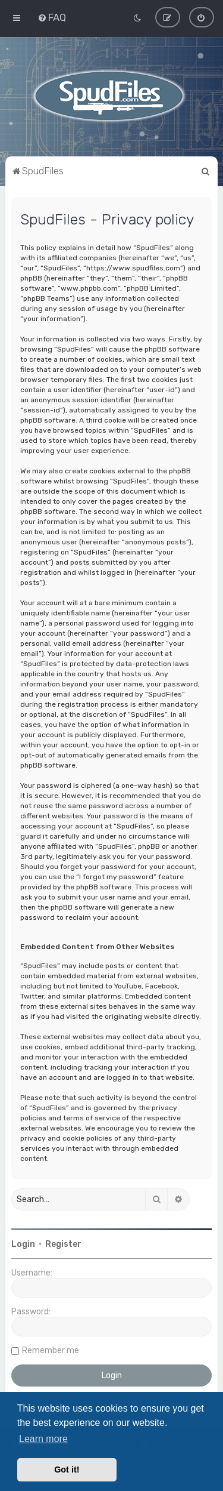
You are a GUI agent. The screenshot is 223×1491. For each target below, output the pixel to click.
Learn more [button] (43, 1439)
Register (63, 1244)
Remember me (50, 1350)
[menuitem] (51, 17)
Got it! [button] (66, 1469)
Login (23, 1244)
